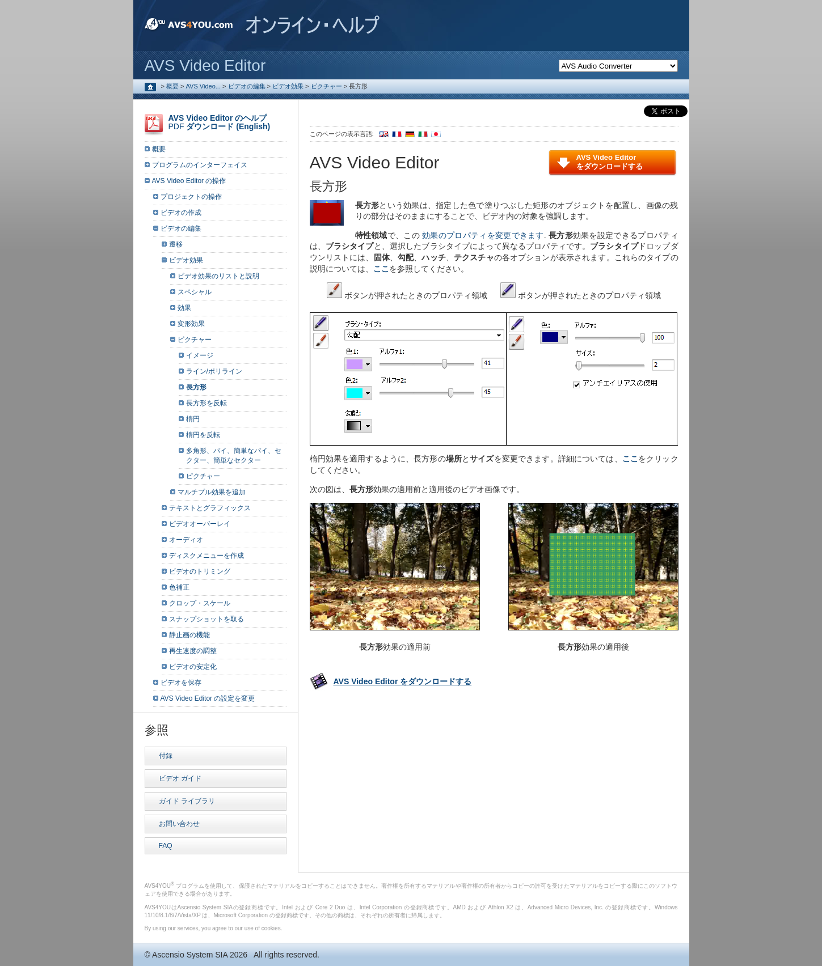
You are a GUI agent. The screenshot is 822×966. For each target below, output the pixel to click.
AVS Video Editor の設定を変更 (208, 698)
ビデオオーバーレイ (199, 524)
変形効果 (191, 324)
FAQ (165, 846)
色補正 (179, 587)
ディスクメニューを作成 (206, 556)
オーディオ (186, 540)
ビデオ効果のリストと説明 (218, 276)
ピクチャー (326, 86)
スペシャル (195, 292)
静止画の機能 (189, 635)
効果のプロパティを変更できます (483, 235)
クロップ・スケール (199, 603)
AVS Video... (203, 86)
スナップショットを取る (206, 619)
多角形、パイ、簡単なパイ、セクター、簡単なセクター (233, 455)
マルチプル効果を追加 (212, 492)
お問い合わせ (179, 824)
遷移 (176, 244)
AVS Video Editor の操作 (189, 181)
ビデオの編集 (246, 86)
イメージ (199, 355)
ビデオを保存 (181, 683)
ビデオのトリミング (199, 571)
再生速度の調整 (193, 651)
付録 (165, 756)
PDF (219, 122)
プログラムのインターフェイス (199, 165)
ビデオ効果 (287, 86)
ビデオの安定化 (193, 667)
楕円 (193, 419)
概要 (172, 86)
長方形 (196, 387)
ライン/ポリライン (214, 371)
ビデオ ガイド (180, 778)
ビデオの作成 (181, 213)
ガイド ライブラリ (187, 801)
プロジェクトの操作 (191, 197)
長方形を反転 (206, 403)
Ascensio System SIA (189, 954)
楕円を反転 (203, 435)
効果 (184, 308)
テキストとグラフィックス (210, 508)
